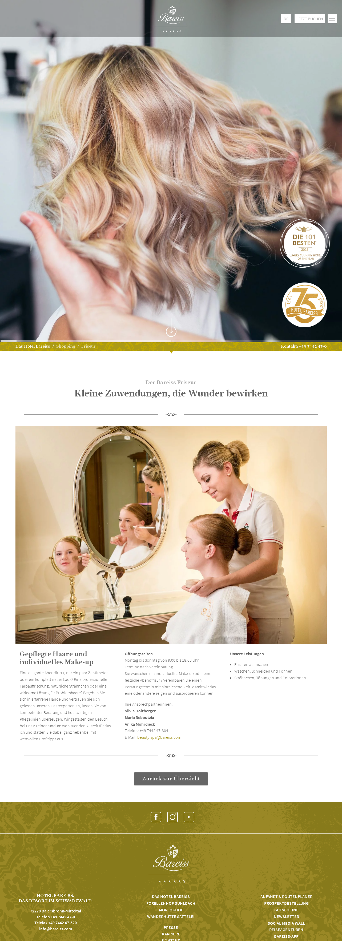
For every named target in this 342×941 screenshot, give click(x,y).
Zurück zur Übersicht (171, 778)
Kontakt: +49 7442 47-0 (304, 346)
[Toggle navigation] (332, 18)
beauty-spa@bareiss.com (159, 737)
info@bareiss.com (55, 928)
